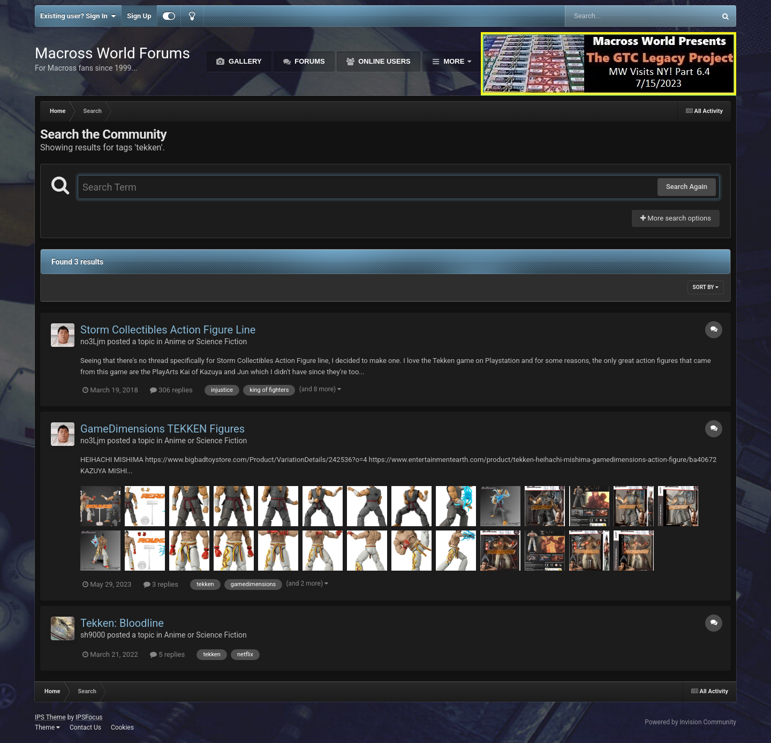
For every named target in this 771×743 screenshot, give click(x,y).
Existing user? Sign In (78, 16)
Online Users (384, 61)
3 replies (160, 584)
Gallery (243, 61)
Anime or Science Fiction (205, 341)
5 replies (167, 654)
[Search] (613, 16)
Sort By (706, 287)
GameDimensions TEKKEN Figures (162, 428)
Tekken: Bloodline (122, 623)
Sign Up (139, 16)
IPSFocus (88, 717)
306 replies (171, 390)
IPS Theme (50, 717)
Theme (47, 727)
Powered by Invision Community (690, 722)
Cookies (122, 727)
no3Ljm (92, 341)
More (454, 61)
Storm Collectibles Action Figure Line (167, 329)
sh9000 (92, 635)
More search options (675, 218)
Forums (309, 61)
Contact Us (85, 727)
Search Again (686, 187)
